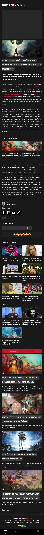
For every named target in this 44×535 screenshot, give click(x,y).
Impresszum (7, 520)
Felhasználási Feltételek (32, 522)
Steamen (16, 112)
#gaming (4, 217)
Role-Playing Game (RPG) (23, 228)
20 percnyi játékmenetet (10, 94)
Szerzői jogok (17, 520)
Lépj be (13, 351)
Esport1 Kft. (28, 518)
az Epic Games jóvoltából (33, 165)
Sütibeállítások (18, 522)
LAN (4, 228)
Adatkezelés (26, 520)
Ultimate (10, 228)
